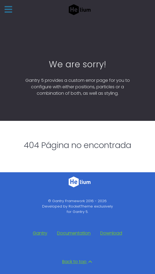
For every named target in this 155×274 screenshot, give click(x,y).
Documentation (73, 233)
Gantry (40, 233)
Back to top (77, 262)
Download (111, 233)
